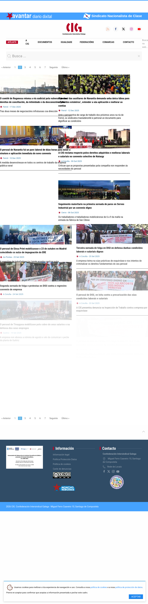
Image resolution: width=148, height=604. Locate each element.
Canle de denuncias (62, 469)
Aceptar (136, 596)
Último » (65, 67)
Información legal (61, 454)
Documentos (45, 42)
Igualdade (66, 42)
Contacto (128, 42)
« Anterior (6, 67)
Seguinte (53, 67)
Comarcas (108, 42)
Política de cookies (62, 464)
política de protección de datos (129, 587)
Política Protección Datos (65, 459)
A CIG (27, 42)
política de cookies (98, 587)
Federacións (87, 42)
